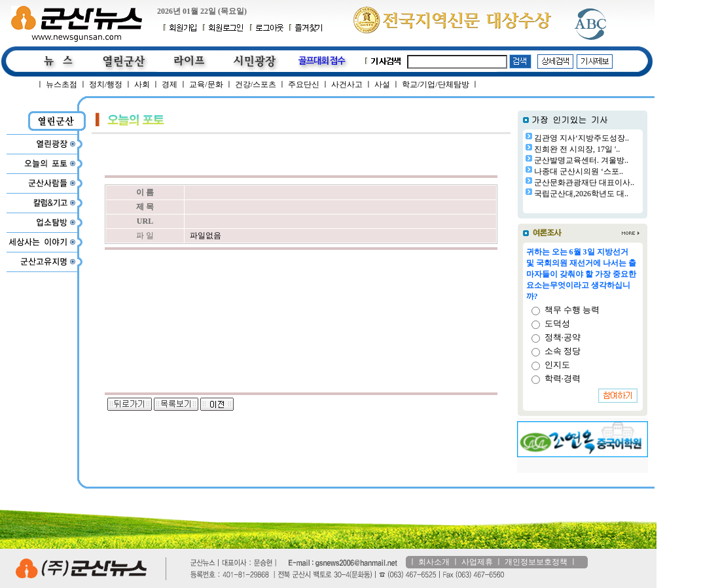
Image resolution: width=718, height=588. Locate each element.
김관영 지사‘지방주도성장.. (581, 138)
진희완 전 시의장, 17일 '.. (577, 149)
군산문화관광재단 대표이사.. (584, 182)
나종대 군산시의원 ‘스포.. (578, 171)
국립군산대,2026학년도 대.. (581, 193)
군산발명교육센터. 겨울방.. (581, 160)
